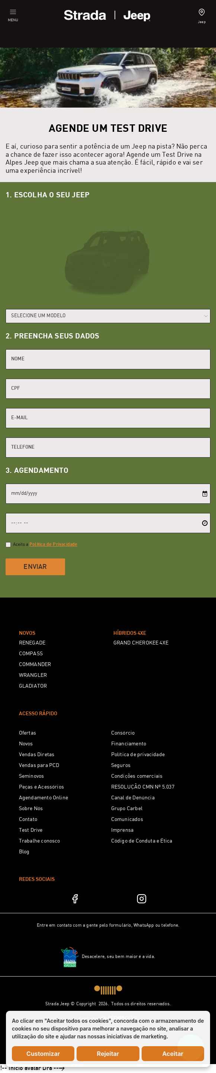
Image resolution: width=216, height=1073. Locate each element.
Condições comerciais (137, 776)
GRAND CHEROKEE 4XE (141, 643)
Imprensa (122, 830)
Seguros (120, 765)
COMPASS (31, 653)
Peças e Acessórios (41, 787)
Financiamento (128, 743)
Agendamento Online (43, 797)
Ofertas (27, 733)
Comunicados (127, 819)
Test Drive (31, 830)
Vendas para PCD (39, 765)
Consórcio (123, 733)
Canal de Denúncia (133, 797)
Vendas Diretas (37, 754)
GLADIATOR (33, 686)
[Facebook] (75, 899)
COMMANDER (35, 664)
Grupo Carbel (126, 808)
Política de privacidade (138, 754)
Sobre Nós (31, 808)
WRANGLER (33, 675)
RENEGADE (32, 643)
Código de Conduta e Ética (142, 841)
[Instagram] (141, 899)
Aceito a (45, 544)
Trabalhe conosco (39, 841)
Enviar (35, 566)
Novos (26, 743)
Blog (24, 851)
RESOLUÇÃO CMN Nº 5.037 (142, 787)
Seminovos (31, 776)
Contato (28, 819)
